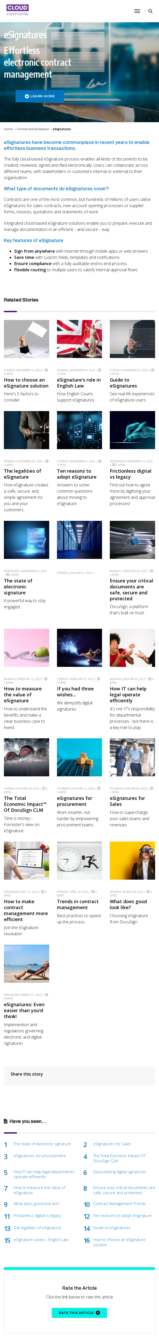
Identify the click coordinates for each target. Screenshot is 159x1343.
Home (8, 129)
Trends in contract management (78, 882)
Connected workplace (33, 129)
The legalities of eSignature (22, 473)
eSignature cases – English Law (41, 1212)
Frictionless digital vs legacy (130, 473)
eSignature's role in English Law (79, 383)
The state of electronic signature (18, 575)
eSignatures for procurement (74, 784)
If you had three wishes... (75, 681)
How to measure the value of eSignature (23, 683)
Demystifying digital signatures (119, 1144)
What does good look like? (128, 882)
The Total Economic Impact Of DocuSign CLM (119, 1131)
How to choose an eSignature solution (26, 383)
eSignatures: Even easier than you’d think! (24, 983)
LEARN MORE (40, 96)
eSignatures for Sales (127, 784)
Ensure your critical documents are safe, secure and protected (131, 578)
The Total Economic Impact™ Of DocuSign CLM (25, 787)
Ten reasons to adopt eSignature (77, 473)
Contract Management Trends (119, 1176)
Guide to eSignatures (123, 383)
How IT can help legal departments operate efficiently (44, 1147)
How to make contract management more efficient (26, 888)
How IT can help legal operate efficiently (128, 683)
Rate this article (79, 1285)
